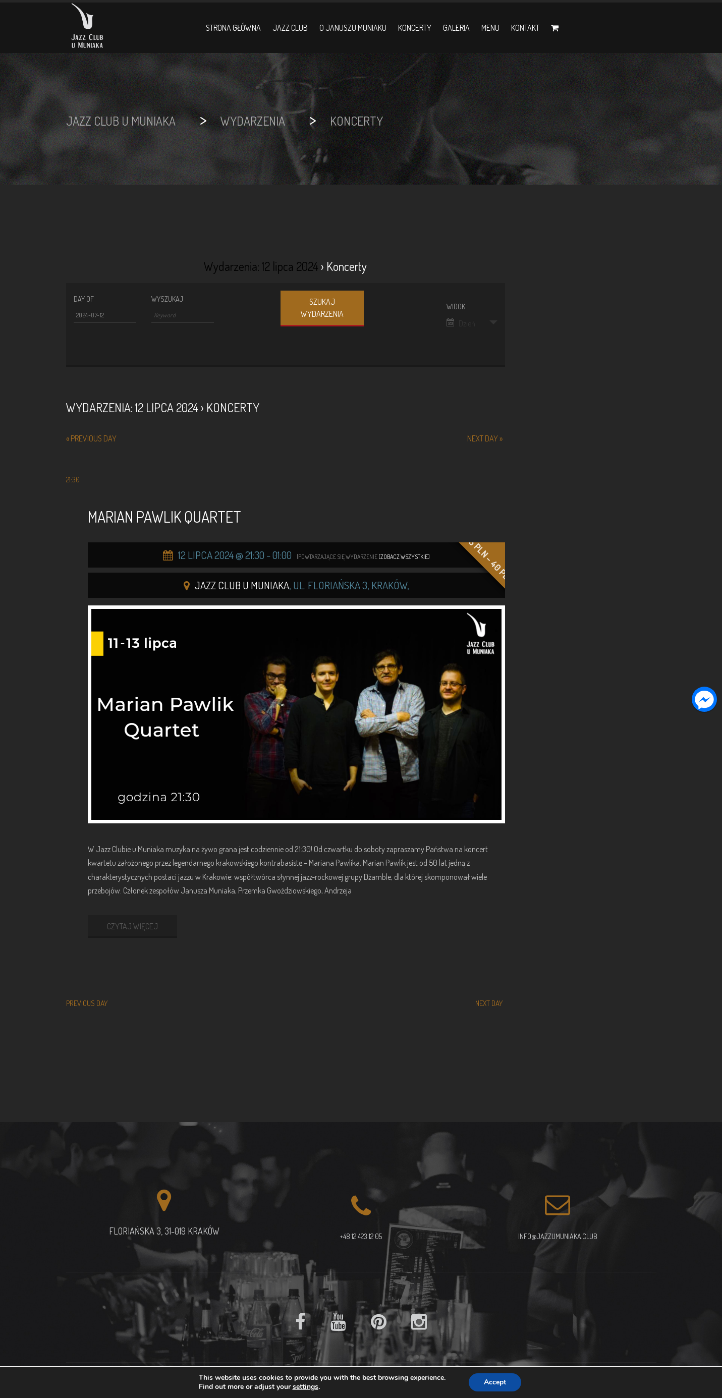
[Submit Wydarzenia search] (322, 308)
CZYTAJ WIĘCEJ (132, 926)
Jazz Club (290, 28)
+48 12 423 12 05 (361, 1236)
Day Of (84, 299)
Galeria (456, 28)
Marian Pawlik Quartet (164, 516)
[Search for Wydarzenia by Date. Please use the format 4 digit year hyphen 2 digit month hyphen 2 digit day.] (105, 315)
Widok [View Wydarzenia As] (456, 306)
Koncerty (414, 28)
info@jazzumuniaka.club (557, 1236)
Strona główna (233, 28)
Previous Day (91, 438)
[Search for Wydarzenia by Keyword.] (182, 315)
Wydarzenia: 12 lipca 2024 (261, 266)
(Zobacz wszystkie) (404, 557)
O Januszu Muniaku (352, 28)
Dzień (461, 323)
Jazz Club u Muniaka (242, 585)
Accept (495, 1382)
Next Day (485, 438)
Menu (490, 28)
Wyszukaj (167, 299)
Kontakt (525, 28)
